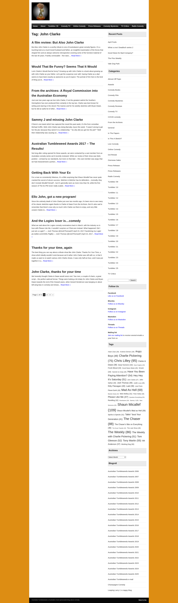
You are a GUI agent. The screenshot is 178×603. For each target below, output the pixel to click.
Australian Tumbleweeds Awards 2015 (123, 520)
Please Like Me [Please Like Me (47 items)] (118, 397)
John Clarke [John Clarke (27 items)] (132, 380)
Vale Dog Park (114, 64)
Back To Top (142, 600)
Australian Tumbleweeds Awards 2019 (123, 541)
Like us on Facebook (116, 296)
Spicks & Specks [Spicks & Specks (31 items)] (116, 415)
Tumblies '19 (113, 236)
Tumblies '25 (113, 268)
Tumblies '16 (113, 220)
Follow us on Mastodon (117, 320)
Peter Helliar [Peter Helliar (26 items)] (138, 394)
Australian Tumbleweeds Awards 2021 (123, 552)
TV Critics (125, 26)
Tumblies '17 (113, 225)
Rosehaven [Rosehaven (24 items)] (124, 400)
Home (35, 26)
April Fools (112, 42)
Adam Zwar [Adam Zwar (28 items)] (113, 352)
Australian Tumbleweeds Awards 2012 (123, 504)
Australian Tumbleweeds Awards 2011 (123, 498)
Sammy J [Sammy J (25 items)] (134, 400)
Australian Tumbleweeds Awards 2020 (123, 547)
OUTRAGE (112, 155)
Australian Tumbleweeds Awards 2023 (123, 563)
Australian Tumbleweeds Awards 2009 (123, 487)
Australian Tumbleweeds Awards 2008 (123, 482)
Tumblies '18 (113, 230)
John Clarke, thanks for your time (56, 272)
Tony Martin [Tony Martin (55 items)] (132, 440)
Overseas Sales (114, 160)
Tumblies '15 (113, 214)
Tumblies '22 (113, 252)
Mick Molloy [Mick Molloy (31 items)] (126, 394)
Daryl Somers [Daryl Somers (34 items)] (125, 365)
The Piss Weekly (114, 58)
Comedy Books (114, 90)
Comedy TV (65, 26)
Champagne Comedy (116, 585)
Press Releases (94, 26)
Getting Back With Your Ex (51, 172)
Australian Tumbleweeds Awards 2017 (123, 531)
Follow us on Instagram (117, 312)
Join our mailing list (115, 335)
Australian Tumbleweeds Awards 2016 (123, 525)
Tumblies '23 (113, 257)
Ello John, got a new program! (54, 196)
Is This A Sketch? (115, 139)
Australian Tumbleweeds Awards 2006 (123, 471)
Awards (111, 85)
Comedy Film (113, 95)
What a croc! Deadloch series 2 (120, 47)
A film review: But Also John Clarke (58, 42)
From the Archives (115, 122)
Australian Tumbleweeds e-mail (120, 579)
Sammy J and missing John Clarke (57, 119)
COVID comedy (114, 117)
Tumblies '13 (113, 203)
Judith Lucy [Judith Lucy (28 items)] (139, 383)
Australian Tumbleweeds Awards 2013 (123, 509)
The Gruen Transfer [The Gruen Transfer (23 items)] (119, 428)
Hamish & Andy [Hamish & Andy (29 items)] (119, 372)
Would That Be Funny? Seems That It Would (64, 66)
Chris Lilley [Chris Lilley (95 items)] (125, 361)
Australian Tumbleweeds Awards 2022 (123, 558)
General (111, 128)
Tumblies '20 (113, 241)
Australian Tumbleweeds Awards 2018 (123, 536)
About (43, 26)
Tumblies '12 (113, 198)
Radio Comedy (138, 26)
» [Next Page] (52, 295)
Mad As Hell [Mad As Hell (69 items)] (132, 390)
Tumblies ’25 (53, 26)
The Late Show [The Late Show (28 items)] (134, 428)
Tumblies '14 (113, 209)
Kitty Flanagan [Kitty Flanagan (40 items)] (116, 386)
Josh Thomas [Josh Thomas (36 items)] (125, 383)
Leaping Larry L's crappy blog (120, 590)
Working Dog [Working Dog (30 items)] (127, 444)
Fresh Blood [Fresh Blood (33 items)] (114, 368)
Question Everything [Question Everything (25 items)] (137, 397)
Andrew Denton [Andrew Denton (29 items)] (127, 352)
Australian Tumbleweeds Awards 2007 (123, 477)
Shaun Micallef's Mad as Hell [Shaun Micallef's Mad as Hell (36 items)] (131, 411)
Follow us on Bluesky (116, 304)
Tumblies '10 (113, 187)
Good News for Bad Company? (120, 53)
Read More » (76, 56)
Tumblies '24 (113, 263)
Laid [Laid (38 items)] (130, 386)
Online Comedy (79, 26)
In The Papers (113, 133)
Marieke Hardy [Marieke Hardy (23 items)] (113, 394)
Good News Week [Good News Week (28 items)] (130, 368)
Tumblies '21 (113, 247)
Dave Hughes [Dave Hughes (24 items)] (139, 365)
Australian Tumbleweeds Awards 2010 (123, 493)
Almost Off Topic (114, 79)
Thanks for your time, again (52, 247)
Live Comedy (113, 144)
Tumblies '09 (113, 182)
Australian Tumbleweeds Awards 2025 (123, 574)
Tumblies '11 (113, 193)
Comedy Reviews (115, 106)
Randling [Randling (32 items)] (113, 400)
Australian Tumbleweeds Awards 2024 (123, 569)
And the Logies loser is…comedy (56, 221)
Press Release (114, 165)
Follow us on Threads (116, 327)
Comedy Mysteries (111, 26)
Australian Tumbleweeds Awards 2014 (123, 514)
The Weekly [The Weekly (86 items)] (119, 432)
